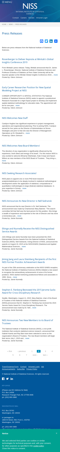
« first (9, 351)
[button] (56, 433)
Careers (24, 17)
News (11, 24)
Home (4, 24)
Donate (31, 17)
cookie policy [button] (38, 446)
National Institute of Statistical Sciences (30, 13)
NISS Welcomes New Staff (15, 118)
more (56, 75)
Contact (16, 17)
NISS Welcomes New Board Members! (21, 145)
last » (45, 355)
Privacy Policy (31, 369)
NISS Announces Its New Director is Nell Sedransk (27, 200)
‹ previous (22, 351)
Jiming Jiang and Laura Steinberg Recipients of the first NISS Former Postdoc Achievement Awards (29, 261)
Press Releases (21, 24)
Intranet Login (41, 17)
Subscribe (21, 369)
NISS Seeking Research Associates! (19, 173)
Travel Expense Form (10, 366)
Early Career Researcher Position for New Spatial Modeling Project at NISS (26, 89)
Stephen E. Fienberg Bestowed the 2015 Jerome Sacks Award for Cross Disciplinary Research (28, 291)
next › (35, 355)
